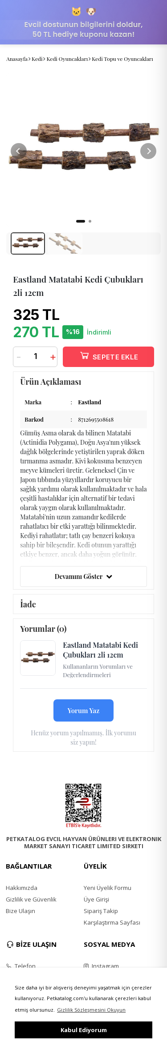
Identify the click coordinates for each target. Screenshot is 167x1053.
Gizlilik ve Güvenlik (31, 899)
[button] (148, 151)
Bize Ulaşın (20, 910)
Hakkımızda (21, 887)
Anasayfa (17, 58)
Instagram (101, 965)
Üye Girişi (96, 899)
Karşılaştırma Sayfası (112, 922)
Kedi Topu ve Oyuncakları (122, 58)
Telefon (21, 965)
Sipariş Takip (101, 910)
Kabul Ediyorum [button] (84, 1030)
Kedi (37, 58)
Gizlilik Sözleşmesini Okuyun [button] (91, 1009)
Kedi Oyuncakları (67, 58)
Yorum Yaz (84, 710)
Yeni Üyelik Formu (107, 887)
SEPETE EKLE (108, 355)
